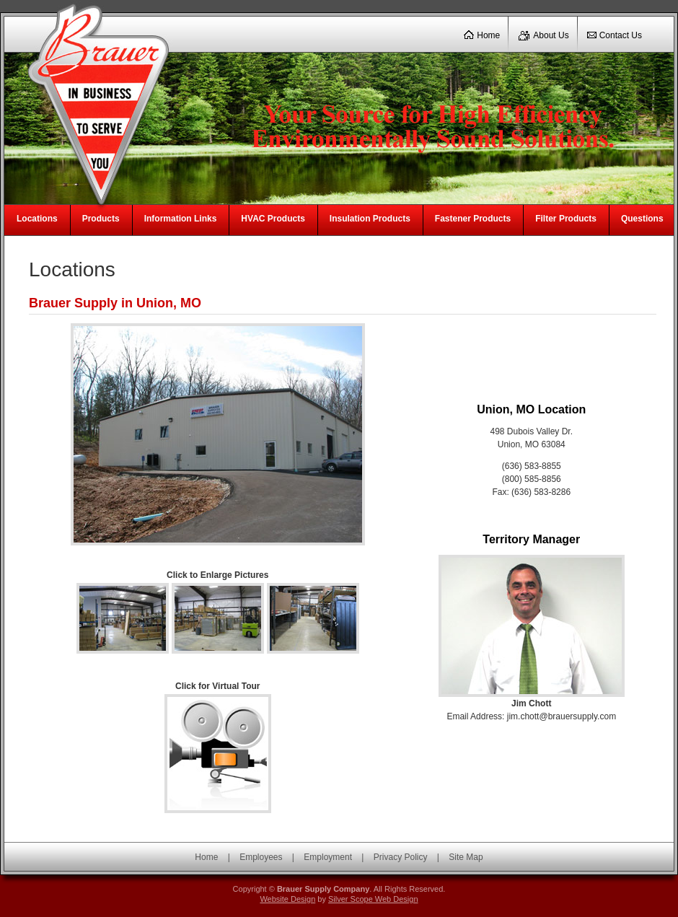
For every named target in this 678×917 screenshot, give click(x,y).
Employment (328, 857)
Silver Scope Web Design (373, 899)
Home (488, 35)
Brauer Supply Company (93, 101)
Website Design (287, 899)
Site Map (466, 857)
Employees (260, 857)
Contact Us (620, 35)
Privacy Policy (401, 857)
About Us (550, 35)
